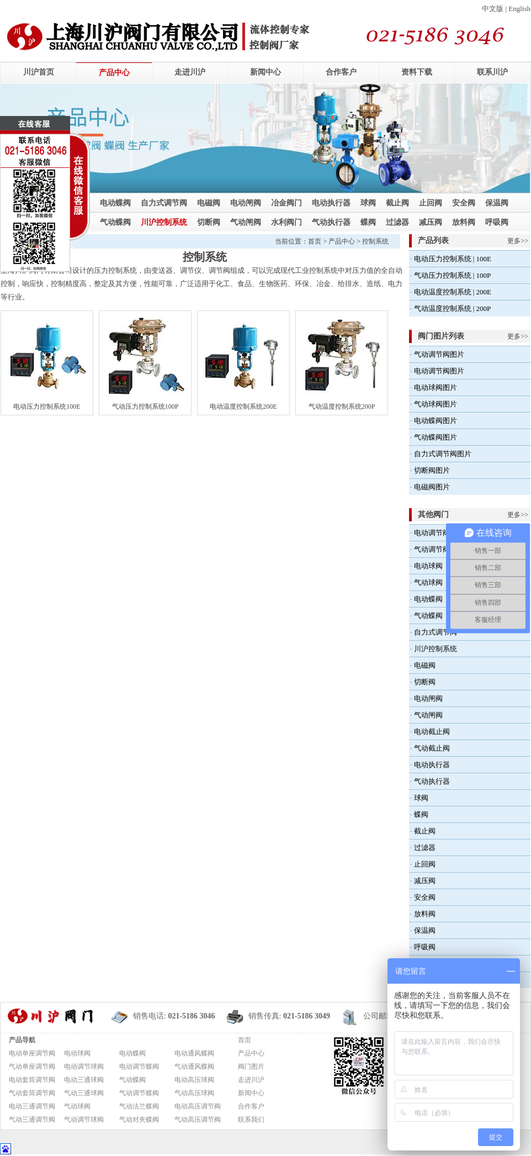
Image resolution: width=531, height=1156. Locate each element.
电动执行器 (331, 203)
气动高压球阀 (194, 1093)
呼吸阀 (496, 222)
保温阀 (496, 203)
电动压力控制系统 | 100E (453, 259)
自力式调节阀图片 (442, 454)
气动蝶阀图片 (435, 437)
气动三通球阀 (84, 1093)
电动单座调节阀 (32, 1053)
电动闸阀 (245, 203)
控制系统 (375, 241)
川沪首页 (38, 72)
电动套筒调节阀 (32, 1080)
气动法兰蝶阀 (139, 1106)
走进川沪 (189, 72)
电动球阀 (428, 566)
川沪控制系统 (164, 222)
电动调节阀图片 (439, 371)
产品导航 (22, 1040)
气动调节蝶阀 (139, 1093)
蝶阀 (368, 222)
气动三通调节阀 (32, 1119)
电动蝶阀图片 (435, 420)
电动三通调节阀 (32, 1106)
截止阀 (397, 203)
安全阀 (463, 203)
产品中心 (114, 72)
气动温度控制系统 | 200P (452, 308)
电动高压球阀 (194, 1080)
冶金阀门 (286, 203)
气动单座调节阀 (32, 1066)
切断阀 (208, 222)
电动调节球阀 (84, 1066)
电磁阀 (208, 203)
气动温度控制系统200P (342, 406)
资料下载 (416, 72)
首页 (314, 241)
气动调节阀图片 (439, 354)
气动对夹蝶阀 (139, 1119)
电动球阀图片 (435, 387)
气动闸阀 (245, 222)
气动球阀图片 (435, 404)
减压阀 (430, 222)
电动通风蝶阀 (194, 1053)
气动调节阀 (432, 549)
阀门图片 (251, 1066)
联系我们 (251, 1119)
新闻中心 (265, 72)
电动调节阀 (432, 533)
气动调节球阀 (84, 1119)
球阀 (368, 203)
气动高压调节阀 (197, 1119)
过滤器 (397, 222)
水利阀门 (286, 222)
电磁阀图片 (432, 487)
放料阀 (463, 222)
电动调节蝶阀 (139, 1066)
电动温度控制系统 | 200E (453, 292)
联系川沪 (492, 72)
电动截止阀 (432, 731)
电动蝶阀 (115, 203)
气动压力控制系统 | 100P (452, 275)
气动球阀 (428, 582)
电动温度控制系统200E (243, 406)
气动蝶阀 (115, 222)
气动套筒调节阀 (32, 1093)
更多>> (517, 241)
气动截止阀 (432, 748)
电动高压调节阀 (197, 1106)
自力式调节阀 (164, 203)
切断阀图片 (432, 470)
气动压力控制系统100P (145, 406)
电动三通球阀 (84, 1080)
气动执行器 (331, 222)
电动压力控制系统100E (46, 406)
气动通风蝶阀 (194, 1066)
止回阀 (430, 203)
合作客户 (341, 72)
